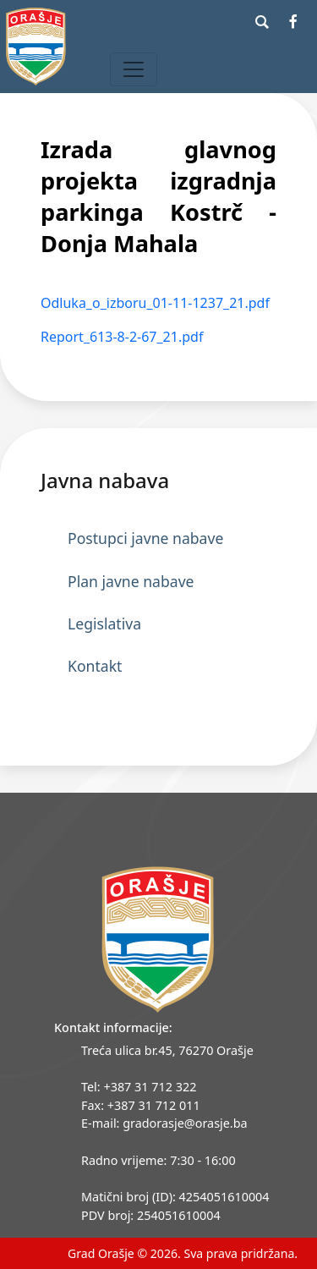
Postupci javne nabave (145, 538)
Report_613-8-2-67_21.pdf (122, 336)
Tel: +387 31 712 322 (138, 1087)
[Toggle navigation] (133, 69)
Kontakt (95, 666)
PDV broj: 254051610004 (151, 1215)
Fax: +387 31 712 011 (140, 1105)
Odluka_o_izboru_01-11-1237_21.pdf (155, 303)
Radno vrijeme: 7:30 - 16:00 (158, 1160)
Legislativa (104, 623)
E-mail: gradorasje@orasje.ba (164, 1123)
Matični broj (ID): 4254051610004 (175, 1197)
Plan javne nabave (131, 581)
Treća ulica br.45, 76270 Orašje (167, 1050)
